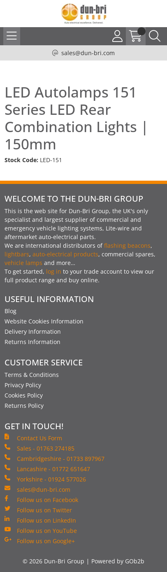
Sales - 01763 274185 (39, 448)
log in (53, 271)
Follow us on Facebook (41, 499)
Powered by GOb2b (117, 561)
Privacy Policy (23, 385)
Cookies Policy (24, 395)
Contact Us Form (33, 438)
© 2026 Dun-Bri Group (53, 561)
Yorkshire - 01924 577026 (45, 479)
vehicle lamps (23, 263)
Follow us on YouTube (41, 530)
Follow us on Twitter (38, 510)
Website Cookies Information (44, 321)
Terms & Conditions (32, 375)
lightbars (17, 254)
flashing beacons (127, 245)
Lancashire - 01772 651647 (47, 469)
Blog (10, 311)
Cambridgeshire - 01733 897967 (54, 458)
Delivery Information (33, 331)
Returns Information (32, 342)
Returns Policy (24, 405)
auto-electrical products (65, 254)
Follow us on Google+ (40, 541)
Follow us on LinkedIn (40, 520)
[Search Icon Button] (155, 36)
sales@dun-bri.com (88, 53)
